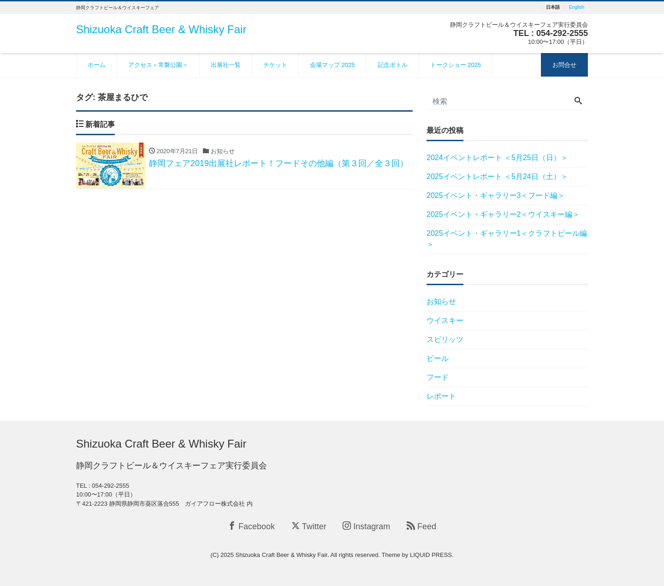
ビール (438, 358)
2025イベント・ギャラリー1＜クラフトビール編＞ (507, 238)
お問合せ (564, 64)
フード (438, 377)
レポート (441, 396)
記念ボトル (393, 64)
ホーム (97, 64)
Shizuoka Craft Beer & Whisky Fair (161, 29)
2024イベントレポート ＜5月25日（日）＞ (497, 157)
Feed (421, 526)
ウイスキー (445, 320)
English (576, 7)
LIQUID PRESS (431, 554)
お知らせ (441, 301)
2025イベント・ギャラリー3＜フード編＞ (496, 195)
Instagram (366, 526)
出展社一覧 (226, 64)
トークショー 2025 (455, 64)
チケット (275, 64)
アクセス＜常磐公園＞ (158, 64)
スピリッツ (445, 339)
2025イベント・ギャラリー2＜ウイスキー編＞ (503, 214)
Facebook (251, 526)
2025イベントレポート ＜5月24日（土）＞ (497, 176)
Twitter (308, 526)
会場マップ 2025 (332, 64)
